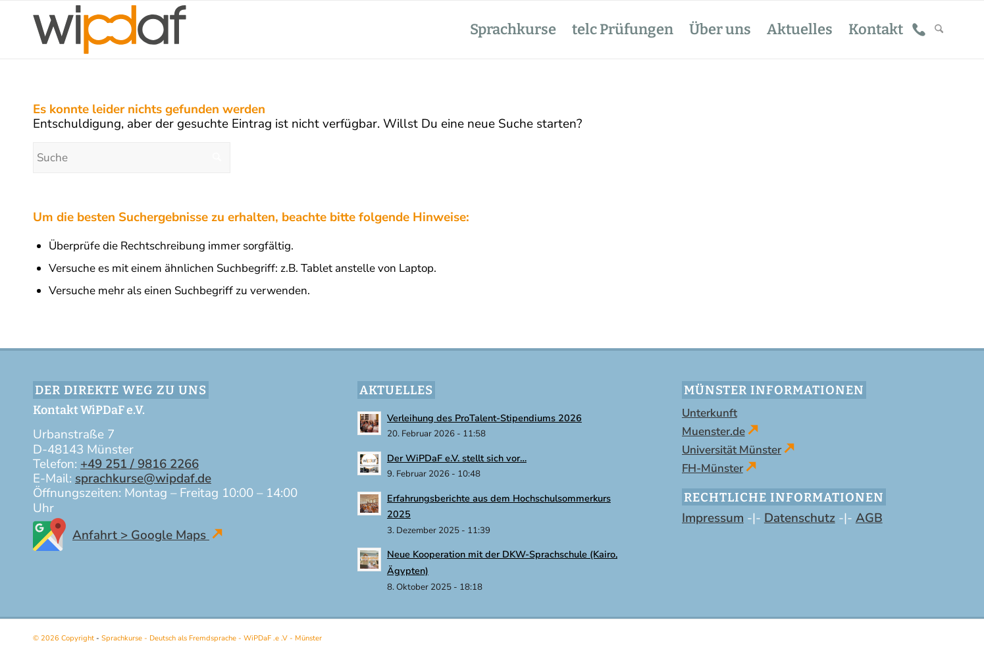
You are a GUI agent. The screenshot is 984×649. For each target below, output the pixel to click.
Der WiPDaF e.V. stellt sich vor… (457, 458)
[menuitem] (513, 30)
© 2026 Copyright (64, 638)
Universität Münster (731, 449)
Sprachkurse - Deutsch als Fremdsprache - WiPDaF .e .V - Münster (211, 638)
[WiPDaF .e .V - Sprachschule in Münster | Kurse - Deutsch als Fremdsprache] (109, 30)
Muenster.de (713, 431)
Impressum (713, 518)
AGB (869, 518)
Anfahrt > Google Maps (127, 535)
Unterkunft (709, 413)
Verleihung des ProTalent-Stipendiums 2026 (484, 418)
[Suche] (939, 30)
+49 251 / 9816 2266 (139, 464)
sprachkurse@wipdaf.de (143, 478)
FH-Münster (712, 468)
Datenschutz (799, 518)
